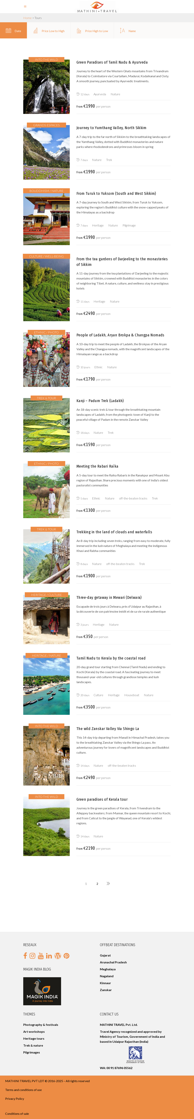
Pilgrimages (31, 1052)
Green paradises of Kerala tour (102, 799)
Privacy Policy (14, 1098)
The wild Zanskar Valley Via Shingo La (107, 728)
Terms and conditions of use (23, 1090)
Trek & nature (33, 1045)
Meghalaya (108, 969)
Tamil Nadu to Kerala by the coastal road (111, 658)
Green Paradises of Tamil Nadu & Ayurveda (112, 62)
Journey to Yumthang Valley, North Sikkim (111, 127)
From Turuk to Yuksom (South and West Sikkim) (116, 193)
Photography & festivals (40, 1024)
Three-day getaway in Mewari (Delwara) (109, 597)
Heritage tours (34, 1038)
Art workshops (34, 1031)
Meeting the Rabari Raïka (97, 466)
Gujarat (105, 955)
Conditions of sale (17, 1113)
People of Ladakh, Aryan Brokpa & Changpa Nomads (120, 335)
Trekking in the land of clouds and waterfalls (114, 532)
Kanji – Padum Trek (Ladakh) (100, 400)
